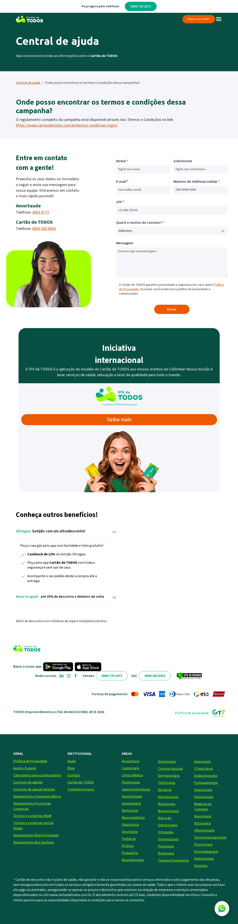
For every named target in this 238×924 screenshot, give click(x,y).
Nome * (122, 161)
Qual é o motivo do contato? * (140, 222)
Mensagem (124, 243)
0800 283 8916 (44, 228)
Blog (71, 768)
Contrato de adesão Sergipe (34, 789)
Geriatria (164, 789)
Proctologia (203, 844)
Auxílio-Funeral (24, 768)
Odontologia (167, 825)
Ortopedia (165, 832)
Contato (73, 775)
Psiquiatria (130, 853)
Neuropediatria (133, 817)
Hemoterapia (168, 796)
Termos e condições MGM (32, 815)
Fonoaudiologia (206, 782)
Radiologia (166, 853)
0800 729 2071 (140, 6)
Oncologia (129, 831)
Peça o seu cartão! (199, 19)
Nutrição (164, 818)
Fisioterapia (131, 782)
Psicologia (166, 846)
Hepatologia (203, 796)
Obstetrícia (130, 824)
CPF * (120, 202)
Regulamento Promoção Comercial (32, 806)
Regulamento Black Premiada (35, 835)
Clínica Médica (132, 775)
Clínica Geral (203, 768)
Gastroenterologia (136, 789)
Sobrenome (183, 161)
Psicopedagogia (206, 851)
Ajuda (71, 761)
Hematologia (132, 796)
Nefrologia (130, 810)
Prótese (128, 845)
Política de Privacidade (30, 761)
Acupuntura (130, 761)
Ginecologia (203, 789)
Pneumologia (168, 839)
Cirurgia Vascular (170, 768)
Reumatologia (133, 860)
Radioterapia (204, 858)
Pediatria (129, 838)
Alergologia (167, 761)
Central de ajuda (28, 82)
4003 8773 (40, 212)
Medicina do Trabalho (203, 807)
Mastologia (166, 804)
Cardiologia (130, 768)
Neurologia (202, 816)
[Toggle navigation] (218, 19)
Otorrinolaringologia (209, 837)
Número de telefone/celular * (197, 181)
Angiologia (202, 761)
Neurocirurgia (168, 811)
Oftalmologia (204, 830)
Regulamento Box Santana (33, 842)
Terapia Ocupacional (173, 860)
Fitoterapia (166, 782)
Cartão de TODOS (80, 782)
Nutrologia (202, 823)
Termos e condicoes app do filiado (33, 826)
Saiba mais (119, 419)
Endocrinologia (205, 775)
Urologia (200, 865)
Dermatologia (168, 775)
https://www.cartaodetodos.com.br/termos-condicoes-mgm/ (67, 125)
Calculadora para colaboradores (37, 775)
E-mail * (122, 181)
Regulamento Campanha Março (37, 796)
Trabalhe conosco (80, 789)
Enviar (172, 309)
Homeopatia (131, 803)
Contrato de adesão (28, 782)
